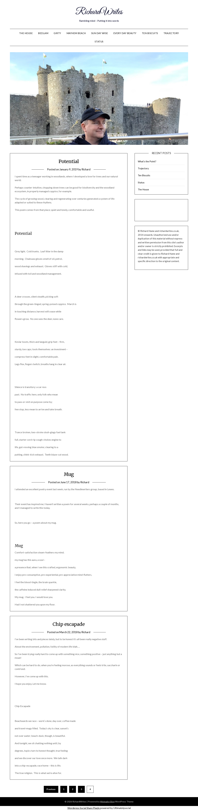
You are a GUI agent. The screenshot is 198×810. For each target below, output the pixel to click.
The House (26, 33)
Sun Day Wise (99, 33)
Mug (69, 474)
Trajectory (171, 33)
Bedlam (43, 33)
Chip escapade (69, 624)
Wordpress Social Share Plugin (83, 807)
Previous (51, 789)
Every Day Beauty (124, 33)
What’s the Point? (147, 161)
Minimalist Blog (107, 801)
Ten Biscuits (150, 33)
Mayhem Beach (76, 33)
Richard (86, 169)
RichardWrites (99, 12)
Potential (69, 161)
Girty (57, 33)
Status (99, 41)
